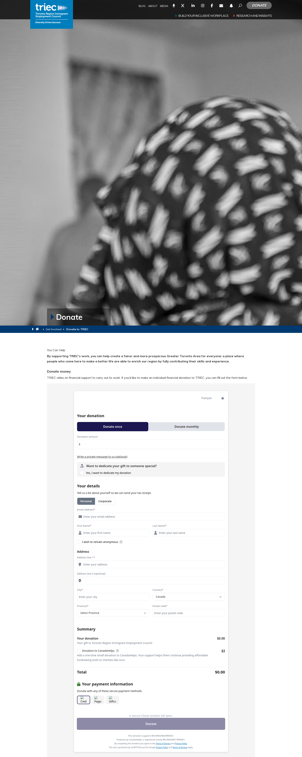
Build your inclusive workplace (203, 16)
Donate (259, 5)
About (153, 6)
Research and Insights (254, 16)
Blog (142, 6)
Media (164, 6)
